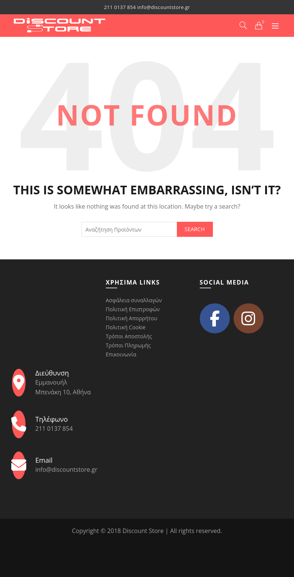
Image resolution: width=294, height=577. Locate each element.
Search (195, 229)
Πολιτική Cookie (126, 327)
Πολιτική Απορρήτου (131, 318)
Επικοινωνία (121, 354)
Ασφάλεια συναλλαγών (134, 300)
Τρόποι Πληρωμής (128, 345)
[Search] (243, 25)
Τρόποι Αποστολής (129, 336)
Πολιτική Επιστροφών (133, 309)
